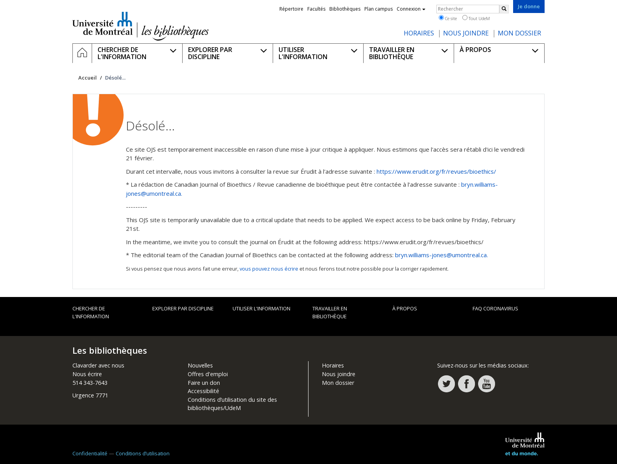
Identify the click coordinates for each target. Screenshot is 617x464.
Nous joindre (338, 374)
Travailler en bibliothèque (329, 312)
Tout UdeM (476, 18)
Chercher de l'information (90, 312)
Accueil (87, 77)
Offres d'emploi (208, 374)
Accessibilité (203, 391)
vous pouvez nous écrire (269, 268)
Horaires (333, 365)
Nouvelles (200, 365)
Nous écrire (87, 374)
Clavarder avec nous (98, 365)
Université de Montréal (102, 23)
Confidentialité (89, 453)
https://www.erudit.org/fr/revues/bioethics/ (436, 171)
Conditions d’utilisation (143, 453)
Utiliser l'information (261, 308)
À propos (404, 308)
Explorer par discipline (183, 308)
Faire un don (204, 382)
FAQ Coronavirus (495, 308)
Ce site (448, 18)
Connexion (411, 9)
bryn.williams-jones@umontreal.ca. (441, 255)
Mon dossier (338, 382)
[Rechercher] (504, 9)
